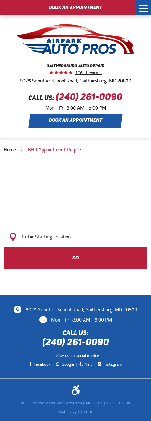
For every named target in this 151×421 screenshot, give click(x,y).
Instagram (113, 364)
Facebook (42, 364)
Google (68, 364)
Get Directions (75, 212)
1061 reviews (88, 72)
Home (10, 149)
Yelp (88, 364)
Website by (75, 412)
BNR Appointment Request (56, 149)
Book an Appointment (75, 7)
